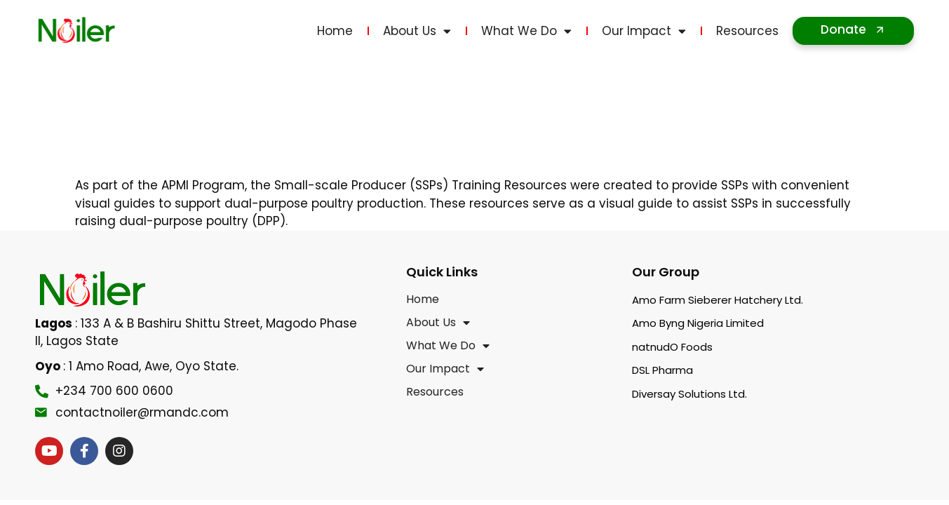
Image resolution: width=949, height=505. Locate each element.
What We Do (526, 31)
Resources (747, 30)
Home (335, 30)
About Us (417, 31)
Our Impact (644, 31)
